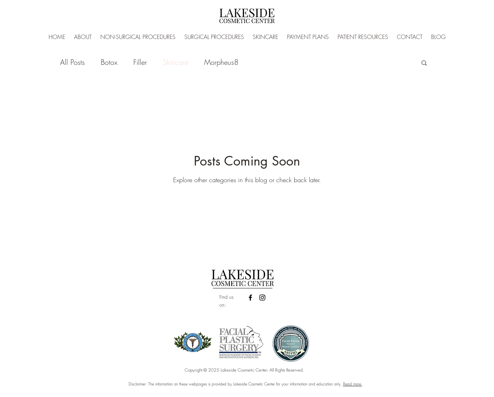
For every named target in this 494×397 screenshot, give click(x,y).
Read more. (352, 384)
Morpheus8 (221, 62)
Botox (109, 62)
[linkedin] (262, 298)
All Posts (72, 62)
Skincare (175, 62)
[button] (424, 63)
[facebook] (250, 298)
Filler (140, 62)
